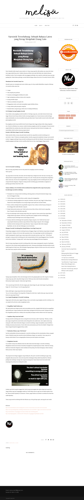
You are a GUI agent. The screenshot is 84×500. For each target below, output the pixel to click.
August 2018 (65, 230)
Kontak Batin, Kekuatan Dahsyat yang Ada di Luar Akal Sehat (71, 167)
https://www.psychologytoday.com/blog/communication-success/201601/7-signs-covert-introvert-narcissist (28, 409)
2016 (61, 275)
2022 (61, 208)
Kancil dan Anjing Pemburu (68, 266)
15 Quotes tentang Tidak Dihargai (69, 186)
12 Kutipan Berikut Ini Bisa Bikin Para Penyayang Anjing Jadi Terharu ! (70, 173)
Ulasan (16, 442)
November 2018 (66, 223)
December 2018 (66, 220)
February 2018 (65, 244)
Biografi (73, 115)
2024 (61, 204)
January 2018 (65, 246)
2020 (61, 213)
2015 (61, 277)
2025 (61, 201)
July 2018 (64, 232)
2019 (61, 215)
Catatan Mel (12, 498)
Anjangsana (12, 442)
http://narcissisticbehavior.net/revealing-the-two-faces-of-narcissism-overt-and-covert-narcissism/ (26, 407)
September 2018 (66, 227)
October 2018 (65, 225)
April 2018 (64, 239)
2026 (61, 199)
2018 (61, 218)
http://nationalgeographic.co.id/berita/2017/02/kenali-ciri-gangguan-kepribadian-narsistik (24, 413)
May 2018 (64, 237)
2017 (61, 273)
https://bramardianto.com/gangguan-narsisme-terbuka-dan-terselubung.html (22, 411)
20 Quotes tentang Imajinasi (68, 154)
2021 (61, 211)
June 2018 (64, 234)
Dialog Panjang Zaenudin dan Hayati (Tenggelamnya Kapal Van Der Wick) (70, 179)
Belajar (68, 115)
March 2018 (65, 242)
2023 (61, 206)
